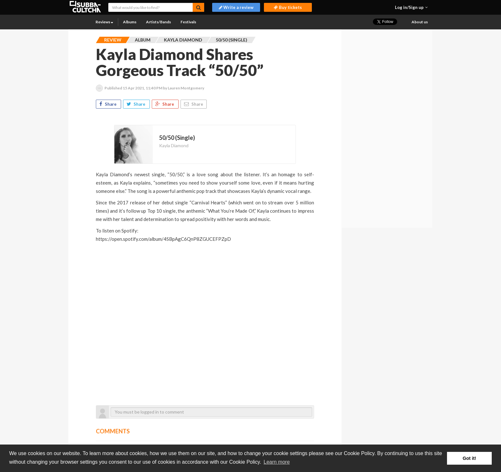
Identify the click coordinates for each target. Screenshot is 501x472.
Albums (129, 21)
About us (420, 21)
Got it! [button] (469, 458)
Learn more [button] (277, 462)
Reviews (104, 21)
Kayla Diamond (174, 145)
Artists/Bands (158, 21)
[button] (411, 7)
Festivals (188, 21)
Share (108, 104)
